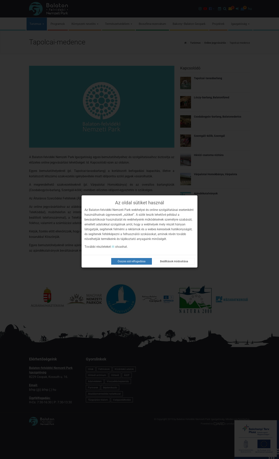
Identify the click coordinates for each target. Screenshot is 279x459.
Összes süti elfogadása (132, 261)
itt (113, 247)
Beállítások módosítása (174, 261)
